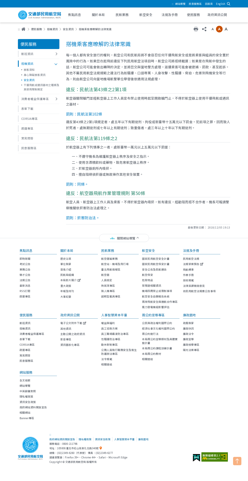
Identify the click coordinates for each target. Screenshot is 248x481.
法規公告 (25, 280)
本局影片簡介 (68, 280)
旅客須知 (29, 70)
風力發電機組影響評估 (155, 307)
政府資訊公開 (70, 315)
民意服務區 (195, 3)
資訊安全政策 (28, 402)
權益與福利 (108, 323)
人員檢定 (106, 280)
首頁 (23, 29)
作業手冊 (188, 275)
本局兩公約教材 (151, 354)
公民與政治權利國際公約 (157, 323)
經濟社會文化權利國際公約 (158, 328)
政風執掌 (188, 323)
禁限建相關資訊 (151, 286)
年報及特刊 (67, 291)
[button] (38, 54)
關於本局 (66, 250)
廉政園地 (189, 315)
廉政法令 (188, 334)
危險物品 (147, 280)
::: (173, 3)
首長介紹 (65, 269)
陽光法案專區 (191, 350)
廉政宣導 (188, 339)
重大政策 (65, 286)
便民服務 (36, 29)
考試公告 (25, 264)
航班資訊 (25, 323)
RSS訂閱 (25, 291)
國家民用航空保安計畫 (155, 264)
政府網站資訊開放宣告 (62, 439)
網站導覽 (180, 3)
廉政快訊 (188, 328)
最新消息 (25, 286)
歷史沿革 (65, 259)
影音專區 (65, 339)
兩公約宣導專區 (153, 315)
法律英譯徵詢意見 (194, 286)
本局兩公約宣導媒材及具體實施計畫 (160, 341)
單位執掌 (65, 264)
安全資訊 (68, 29)
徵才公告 (25, 275)
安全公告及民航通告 (154, 269)
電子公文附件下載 (71, 323)
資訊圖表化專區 (70, 345)
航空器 (105, 275)
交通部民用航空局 (39, 15)
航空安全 (148, 250)
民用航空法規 (191, 259)
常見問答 (25, 355)
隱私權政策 (26, 396)
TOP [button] (237, 461)
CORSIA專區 (27, 345)
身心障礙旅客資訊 (35, 75)
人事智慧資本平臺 (114, 315)
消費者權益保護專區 (32, 334)
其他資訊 (65, 329)
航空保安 (147, 275)
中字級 (219, 29)
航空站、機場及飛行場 (115, 264)
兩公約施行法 (150, 334)
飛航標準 (188, 270)
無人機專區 (108, 291)
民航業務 (107, 250)
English (220, 3)
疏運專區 (25, 296)
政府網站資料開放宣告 (33, 407)
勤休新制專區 (109, 345)
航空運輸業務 (109, 259)
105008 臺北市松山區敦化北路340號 (78, 448)
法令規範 (106, 359)
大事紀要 (65, 297)
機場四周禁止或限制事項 (157, 291)
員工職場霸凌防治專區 (115, 334)
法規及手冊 (191, 250)
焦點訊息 (26, 250)
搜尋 (228, 3)
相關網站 (25, 413)
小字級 (212, 29)
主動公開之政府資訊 (72, 334)
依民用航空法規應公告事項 (199, 291)
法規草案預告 (191, 264)
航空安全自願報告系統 (155, 296)
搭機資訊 (52, 29)
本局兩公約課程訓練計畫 (157, 348)
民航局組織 (67, 275)
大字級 (226, 29)
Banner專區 (27, 418)
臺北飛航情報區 (110, 269)
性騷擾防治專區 (110, 339)
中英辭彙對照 (28, 391)
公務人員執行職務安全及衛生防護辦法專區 (119, 352)
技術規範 (188, 280)
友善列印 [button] (196, 29)
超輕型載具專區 (110, 296)
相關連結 (106, 364)
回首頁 (209, 3)
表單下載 (25, 339)
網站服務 (26, 372)
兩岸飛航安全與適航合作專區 (160, 302)
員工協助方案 (109, 328)
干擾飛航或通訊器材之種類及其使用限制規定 (41, 87)
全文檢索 (25, 380)
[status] (124, 238)
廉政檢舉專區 (191, 345)
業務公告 (25, 269)
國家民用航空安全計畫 (155, 259)
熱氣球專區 (108, 286)
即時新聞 (25, 259)
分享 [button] (204, 29)
